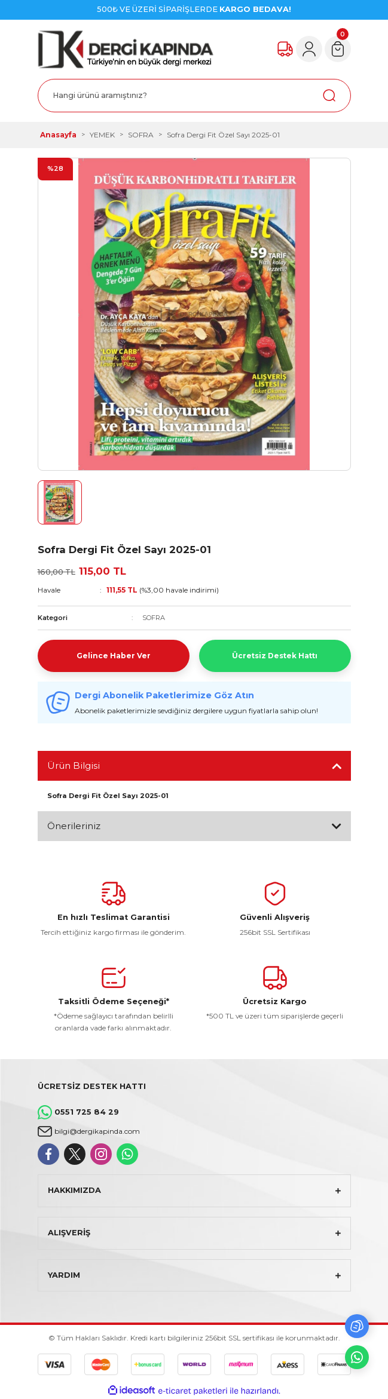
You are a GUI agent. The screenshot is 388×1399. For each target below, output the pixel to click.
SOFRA (153, 617)
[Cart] (338, 49)
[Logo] (125, 49)
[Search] (194, 95)
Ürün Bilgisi (73, 765)
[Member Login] (309, 49)
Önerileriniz (73, 826)
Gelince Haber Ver (114, 655)
